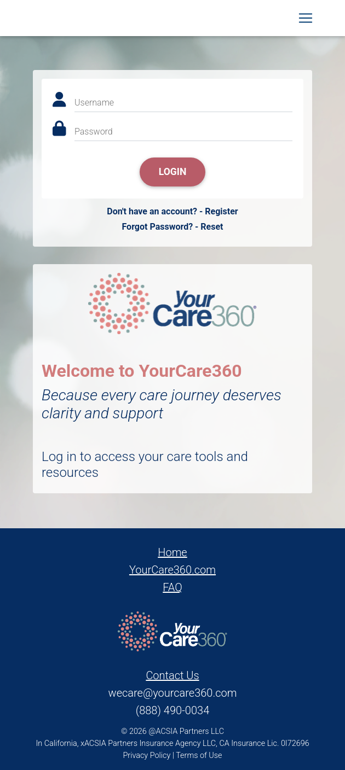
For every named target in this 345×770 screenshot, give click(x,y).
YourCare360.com (172, 569)
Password (93, 131)
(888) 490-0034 (172, 710)
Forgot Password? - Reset (172, 226)
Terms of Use (199, 755)
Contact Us (172, 675)
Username (94, 102)
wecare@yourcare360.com (172, 692)
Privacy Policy (147, 755)
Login (173, 171)
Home (172, 552)
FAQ (172, 587)
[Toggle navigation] (305, 20)
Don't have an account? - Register (172, 211)
